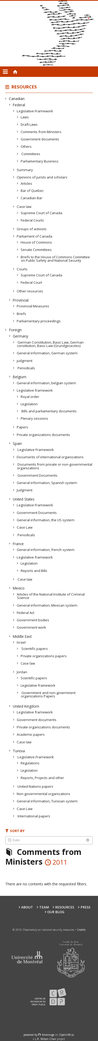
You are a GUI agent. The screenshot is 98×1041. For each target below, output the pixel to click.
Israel (21, 642)
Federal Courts (32, 220)
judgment (24, 360)
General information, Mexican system (47, 605)
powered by (31, 1035)
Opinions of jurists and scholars (42, 177)
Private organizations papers (44, 656)
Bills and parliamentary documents (49, 411)
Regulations (30, 763)
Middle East (22, 636)
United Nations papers (35, 786)
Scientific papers (34, 648)
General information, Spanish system (47, 482)
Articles (26, 183)
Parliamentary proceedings (39, 321)
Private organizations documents (43, 434)
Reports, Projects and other (42, 777)
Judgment (24, 490)
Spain (17, 443)
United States (23, 499)
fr (50, 61)
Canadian (17, 98)
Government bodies (33, 620)
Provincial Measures (33, 306)
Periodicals (26, 368)
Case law (24, 206)
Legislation (29, 404)
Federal (19, 104)
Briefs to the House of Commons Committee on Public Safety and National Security (55, 259)
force (48, 1035)
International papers (33, 816)
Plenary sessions (34, 418)
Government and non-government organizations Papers (48, 694)
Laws (25, 117)
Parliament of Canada (34, 236)
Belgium (19, 376)
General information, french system (45, 549)
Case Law (24, 527)
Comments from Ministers (41, 131)
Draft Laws (29, 124)
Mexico (19, 588)
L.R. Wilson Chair (45, 1039)
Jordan (22, 672)
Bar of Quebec (32, 190)
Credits (81, 930)
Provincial (20, 300)
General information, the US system (45, 520)
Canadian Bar (31, 198)
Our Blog (55, 912)
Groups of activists (32, 229)
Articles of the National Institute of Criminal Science (51, 596)
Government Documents (37, 475)
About (27, 907)
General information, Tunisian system (47, 801)
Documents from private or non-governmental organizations (54, 466)
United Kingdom (26, 706)
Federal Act (25, 612)
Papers (22, 427)
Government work (31, 627)
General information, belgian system (46, 383)
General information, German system (47, 353)
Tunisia (19, 750)
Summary (25, 169)
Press (85, 907)
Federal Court (31, 282)
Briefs (21, 313)
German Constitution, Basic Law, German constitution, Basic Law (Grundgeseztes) (50, 344)
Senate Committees (36, 249)
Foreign (15, 329)
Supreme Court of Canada (41, 213)
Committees (30, 153)
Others (26, 146)
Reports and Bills (34, 570)
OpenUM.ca (66, 1035)
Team (44, 907)
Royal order (30, 396)
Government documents (40, 139)
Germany (20, 336)
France (18, 543)
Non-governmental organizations (43, 793)
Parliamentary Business (40, 161)
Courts (22, 269)
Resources (24, 87)
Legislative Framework (35, 111)
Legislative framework (35, 390)
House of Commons (36, 242)
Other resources (30, 291)
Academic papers (31, 734)
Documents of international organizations (50, 457)
